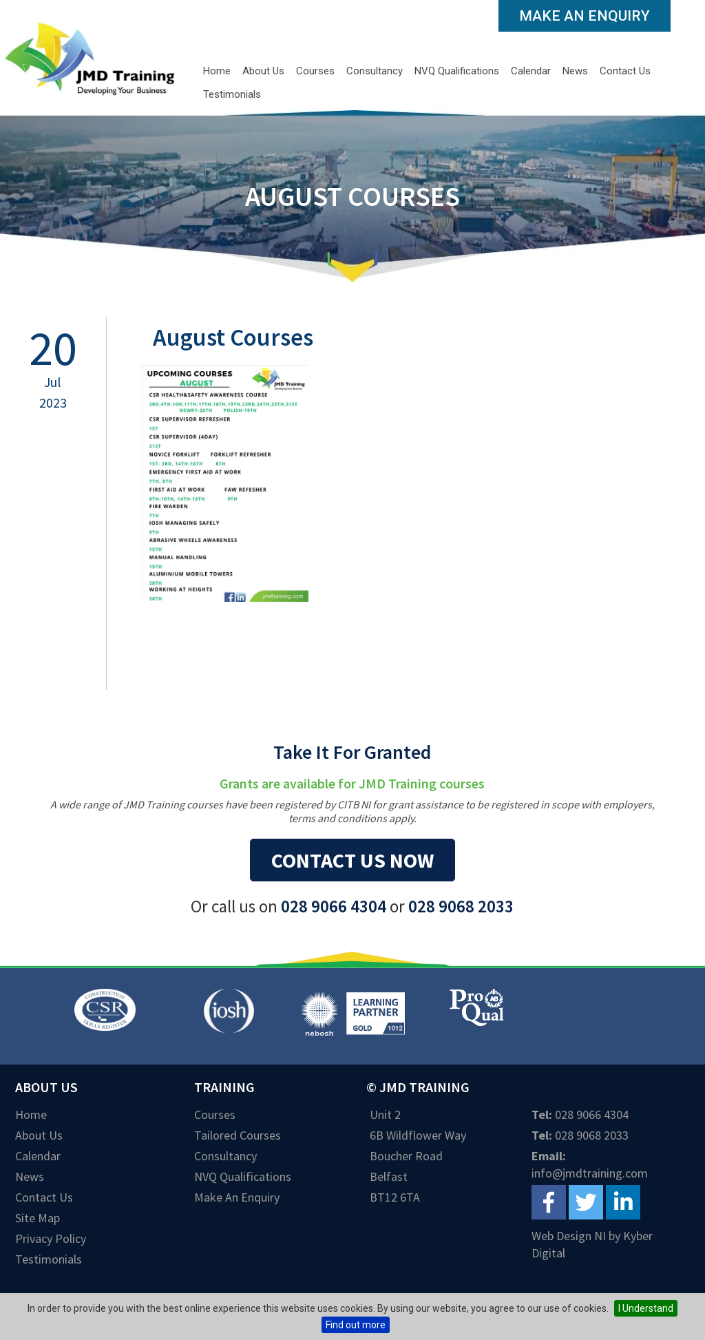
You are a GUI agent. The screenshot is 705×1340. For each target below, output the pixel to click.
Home (217, 71)
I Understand (645, 1308)
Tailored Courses (237, 1135)
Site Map (37, 1218)
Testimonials (232, 94)
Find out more (356, 1324)
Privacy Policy (50, 1238)
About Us (263, 71)
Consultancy (374, 71)
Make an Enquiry (584, 16)
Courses (315, 71)
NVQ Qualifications (456, 71)
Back (183, 661)
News (575, 71)
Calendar (531, 71)
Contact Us (625, 71)
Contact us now (352, 860)
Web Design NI (569, 1236)
